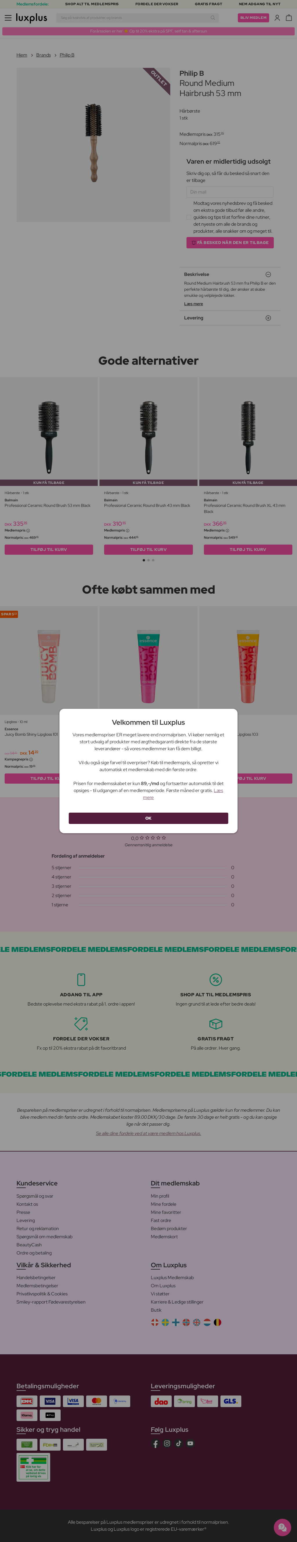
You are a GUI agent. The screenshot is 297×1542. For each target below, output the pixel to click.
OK (148, 818)
